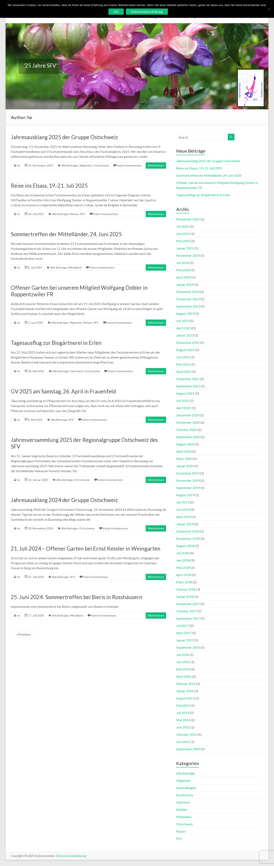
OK (116, 11)
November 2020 (188, 422)
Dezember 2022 (187, 342)
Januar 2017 (185, 640)
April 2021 (183, 408)
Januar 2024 (185, 284)
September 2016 (188, 647)
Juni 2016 (183, 662)
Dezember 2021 (187, 379)
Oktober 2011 (186, 734)
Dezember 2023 (187, 292)
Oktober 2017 (186, 611)
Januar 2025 (185, 248)
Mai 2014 (183, 720)
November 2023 (188, 299)
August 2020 (185, 444)
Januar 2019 (185, 524)
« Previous (23, 634)
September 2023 (188, 306)
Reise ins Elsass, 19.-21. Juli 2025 (49, 185)
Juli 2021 (182, 401)
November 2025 (188, 219)
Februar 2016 (185, 684)
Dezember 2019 (187, 473)
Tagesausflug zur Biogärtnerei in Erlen (56, 342)
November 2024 (188, 255)
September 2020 (188, 437)
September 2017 (188, 618)
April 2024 (183, 277)
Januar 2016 (185, 691)
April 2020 (183, 451)
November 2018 (188, 538)
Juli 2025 (182, 226)
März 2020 (184, 459)
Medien (181, 809)
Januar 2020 (185, 466)
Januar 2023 (185, 335)
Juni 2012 (183, 727)
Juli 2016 (182, 655)
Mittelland (74, 267)
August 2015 (185, 698)
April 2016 (183, 676)
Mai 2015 (183, 705)
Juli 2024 (182, 263)
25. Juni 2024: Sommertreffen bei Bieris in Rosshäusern (76, 597)
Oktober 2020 (186, 430)
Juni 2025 (183, 234)
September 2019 (188, 488)
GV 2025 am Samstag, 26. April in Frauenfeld (63, 391)
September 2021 (188, 386)
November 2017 (188, 604)
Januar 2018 (185, 596)
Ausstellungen (186, 788)
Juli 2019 (182, 502)
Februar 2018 (185, 589)
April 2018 (183, 575)
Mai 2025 (183, 241)
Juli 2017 (182, 626)
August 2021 (185, 393)
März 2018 (184, 582)
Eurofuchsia (184, 795)
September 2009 (188, 749)
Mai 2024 (183, 270)
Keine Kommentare (129, 165)
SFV (82, 214)
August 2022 (185, 350)
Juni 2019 (183, 509)
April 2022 (183, 371)
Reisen (74, 214)
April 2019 (183, 517)
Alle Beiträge (69, 165)
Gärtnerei (76, 371)
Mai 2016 (183, 669)
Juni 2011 (183, 742)
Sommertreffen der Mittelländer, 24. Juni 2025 (66, 234)
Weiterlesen (156, 165)
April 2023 (183, 328)
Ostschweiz (101, 165)
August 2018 (185, 546)
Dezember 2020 (187, 415)
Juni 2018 (183, 560)
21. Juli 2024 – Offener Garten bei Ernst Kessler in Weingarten (85, 548)
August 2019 (185, 495)
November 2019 (188, 480)
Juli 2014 (182, 713)
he (18, 165)
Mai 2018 (183, 567)
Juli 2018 (182, 553)
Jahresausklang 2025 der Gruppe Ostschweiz (64, 137)
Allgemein (85, 165)
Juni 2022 (183, 357)
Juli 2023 (182, 321)
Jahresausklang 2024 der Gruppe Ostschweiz (64, 500)
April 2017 (183, 633)
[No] (269, 9)
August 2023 (185, 313)
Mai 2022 (183, 364)
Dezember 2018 (187, 531)
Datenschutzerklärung (71, 855)
